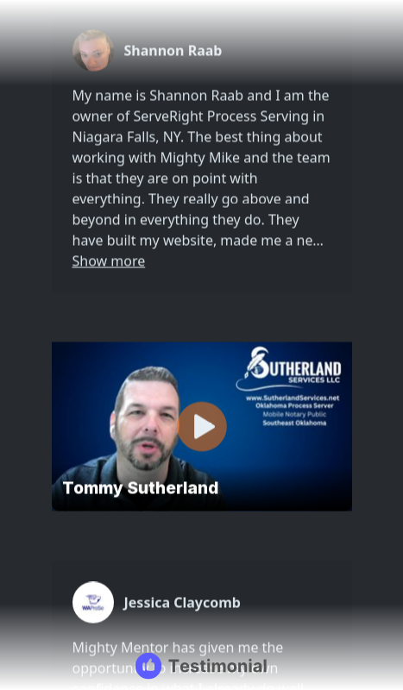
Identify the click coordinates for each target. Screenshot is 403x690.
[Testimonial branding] (201, 666)
